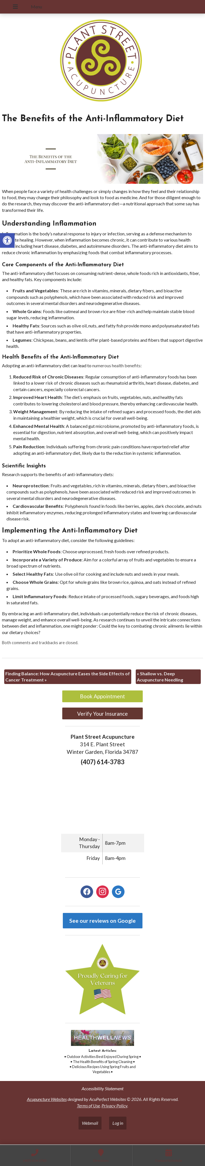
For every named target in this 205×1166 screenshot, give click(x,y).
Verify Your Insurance (102, 713)
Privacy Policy (114, 1105)
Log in (117, 1123)
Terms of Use (88, 1105)
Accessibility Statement (102, 1088)
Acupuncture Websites (47, 1099)
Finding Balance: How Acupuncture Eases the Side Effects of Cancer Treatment (67, 676)
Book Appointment (102, 696)
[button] (7, 240)
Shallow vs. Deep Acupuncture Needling (160, 676)
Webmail (90, 1123)
